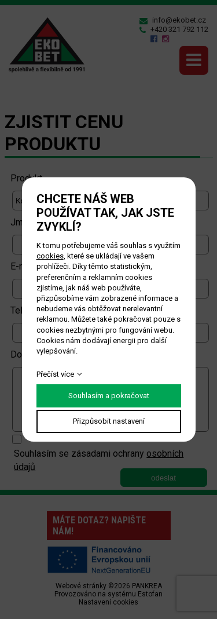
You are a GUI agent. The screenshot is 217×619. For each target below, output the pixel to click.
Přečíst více (55, 374)
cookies (50, 256)
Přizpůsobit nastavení (109, 421)
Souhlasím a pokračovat (108, 395)
